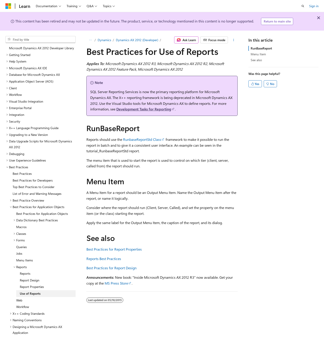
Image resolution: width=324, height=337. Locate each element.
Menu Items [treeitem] (24, 256)
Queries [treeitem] (21, 243)
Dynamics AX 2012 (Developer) (137, 40)
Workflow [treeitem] (22, 303)
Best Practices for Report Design (111, 267)
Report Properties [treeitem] (32, 283)
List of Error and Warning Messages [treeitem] (37, 190)
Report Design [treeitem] (29, 276)
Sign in (314, 6)
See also (256, 60)
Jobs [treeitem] (19, 250)
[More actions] (234, 40)
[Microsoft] (8, 6)
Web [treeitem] (19, 296)
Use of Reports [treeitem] (30, 290)
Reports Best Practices (103, 258)
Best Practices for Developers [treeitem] (33, 177)
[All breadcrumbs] (90, 40)
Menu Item (258, 54)
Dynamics (104, 40)
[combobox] (40, 39)
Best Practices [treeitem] (22, 170)
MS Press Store (116, 283)
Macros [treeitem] (21, 223)
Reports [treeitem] (25, 270)
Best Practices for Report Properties (114, 249)
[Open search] (302, 6)
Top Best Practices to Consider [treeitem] (33, 183)
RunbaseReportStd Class (142, 139)
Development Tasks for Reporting (143, 109)
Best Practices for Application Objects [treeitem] (42, 210)
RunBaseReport (261, 48)
